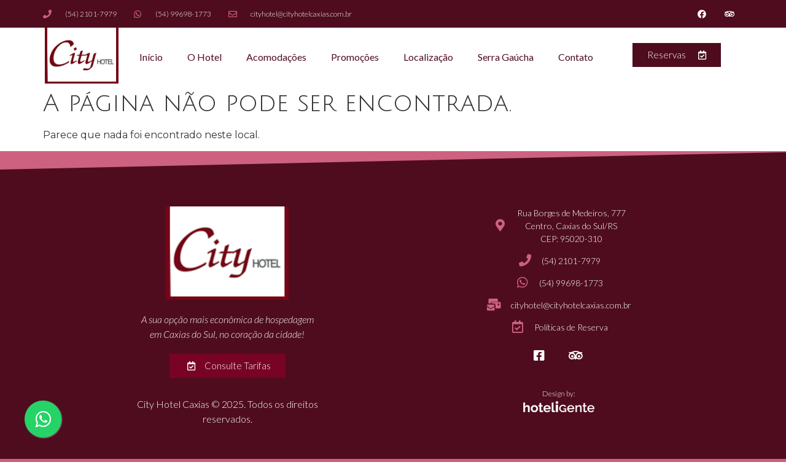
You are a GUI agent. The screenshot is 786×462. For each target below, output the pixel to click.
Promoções (355, 57)
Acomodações (276, 57)
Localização (428, 57)
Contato (575, 57)
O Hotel (204, 57)
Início (151, 57)
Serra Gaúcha (506, 57)
